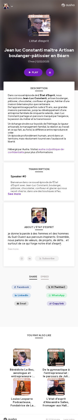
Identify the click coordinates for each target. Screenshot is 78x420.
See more (14, 193)
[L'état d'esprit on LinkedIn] (29, 258)
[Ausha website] (67, 5)
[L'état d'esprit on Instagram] (21, 258)
